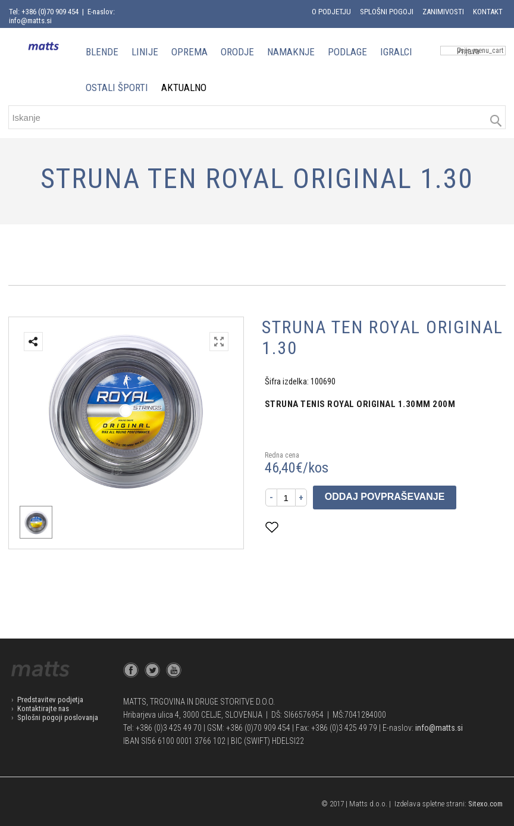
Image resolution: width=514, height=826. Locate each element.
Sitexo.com (485, 803)
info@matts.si (439, 728)
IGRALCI (396, 52)
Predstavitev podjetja (50, 699)
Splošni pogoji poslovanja (57, 717)
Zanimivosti (443, 11)
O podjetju (331, 11)
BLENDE (102, 52)
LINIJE (144, 52)
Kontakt (488, 11)
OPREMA (189, 52)
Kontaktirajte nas (43, 708)
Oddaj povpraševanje (385, 497)
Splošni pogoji (386, 11)
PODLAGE (347, 52)
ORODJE (237, 52)
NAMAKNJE (291, 52)
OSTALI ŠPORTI (117, 87)
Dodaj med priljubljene (330, 527)
